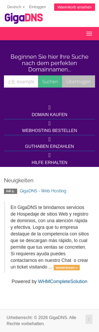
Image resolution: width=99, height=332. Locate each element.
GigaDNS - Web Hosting (43, 190)
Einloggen (37, 7)
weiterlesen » (66, 267)
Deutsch (16, 7)
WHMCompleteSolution (62, 281)
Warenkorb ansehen (75, 7)
